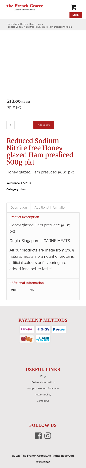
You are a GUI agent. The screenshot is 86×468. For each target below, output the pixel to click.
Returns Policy (43, 394)
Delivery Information (43, 382)
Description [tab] (18, 207)
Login (76, 15)
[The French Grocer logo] (35, 7)
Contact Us (43, 400)
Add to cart (44, 125)
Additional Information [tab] (50, 207)
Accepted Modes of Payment (42, 388)
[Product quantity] (10, 125)
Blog (43, 376)
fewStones (43, 462)
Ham (23, 189)
